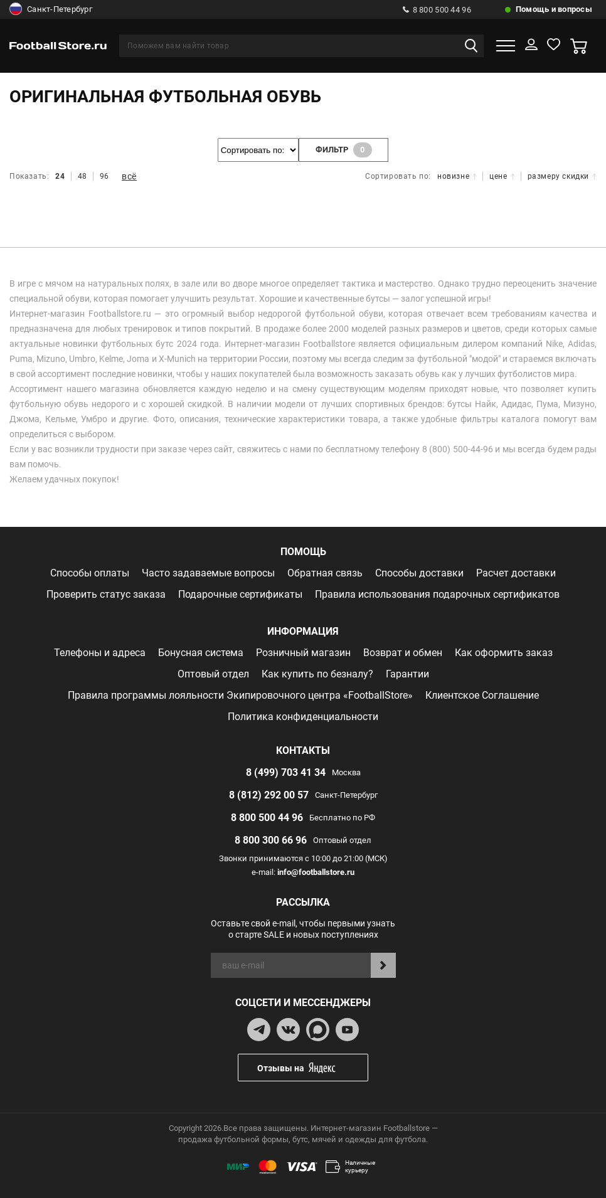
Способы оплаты (89, 573)
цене (501, 176)
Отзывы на (312, 1068)
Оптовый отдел (213, 674)
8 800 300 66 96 (271, 840)
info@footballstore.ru (315, 872)
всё (129, 176)
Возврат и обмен (402, 653)
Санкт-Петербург (50, 9)
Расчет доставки (516, 573)
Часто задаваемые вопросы (208, 573)
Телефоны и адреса (100, 653)
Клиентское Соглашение (482, 695)
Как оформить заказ (504, 653)
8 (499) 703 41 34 (286, 772)
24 (60, 176)
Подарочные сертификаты (240, 594)
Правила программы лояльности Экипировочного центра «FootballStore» (240, 695)
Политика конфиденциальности (303, 717)
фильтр (344, 149)
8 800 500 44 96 (437, 9)
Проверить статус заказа (106, 594)
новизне (457, 176)
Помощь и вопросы (554, 9)
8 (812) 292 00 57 (269, 795)
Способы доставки (419, 573)
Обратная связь (325, 573)
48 (82, 176)
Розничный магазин (303, 653)
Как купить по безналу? (317, 674)
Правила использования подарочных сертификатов (437, 594)
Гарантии (407, 674)
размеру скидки (562, 176)
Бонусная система (200, 653)
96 (104, 176)
